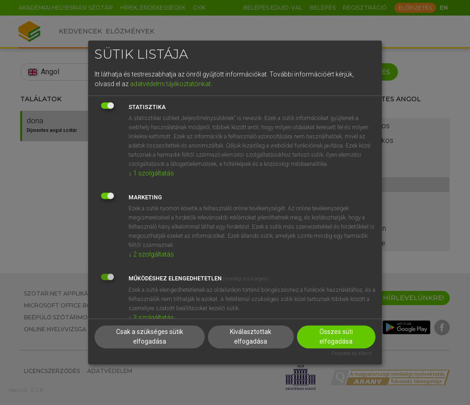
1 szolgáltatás (151, 173)
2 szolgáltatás (151, 254)
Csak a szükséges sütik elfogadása (149, 336)
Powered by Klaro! (352, 354)
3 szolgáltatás (151, 317)
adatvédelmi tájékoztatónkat (170, 84)
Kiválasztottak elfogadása (250, 336)
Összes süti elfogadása (336, 336)
